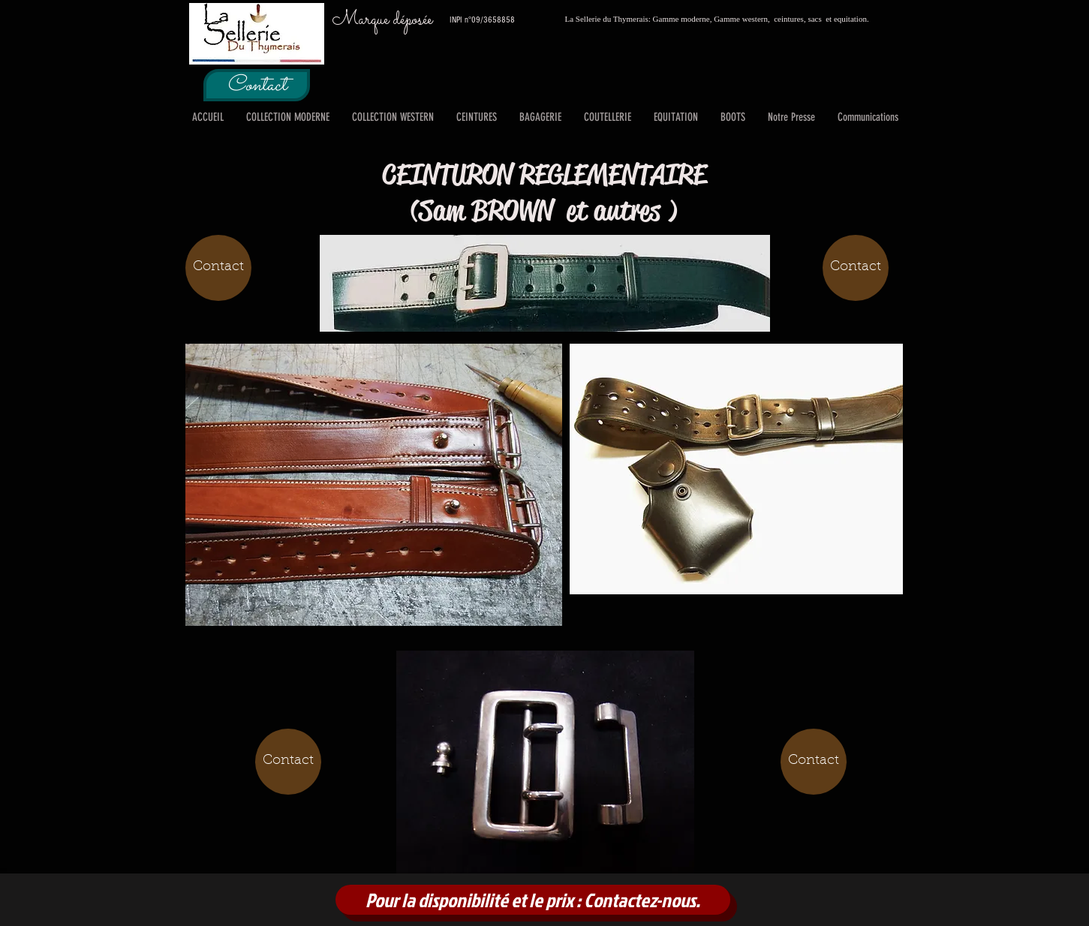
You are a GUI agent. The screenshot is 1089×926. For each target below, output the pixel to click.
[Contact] (256, 85)
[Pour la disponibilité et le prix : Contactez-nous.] (532, 900)
